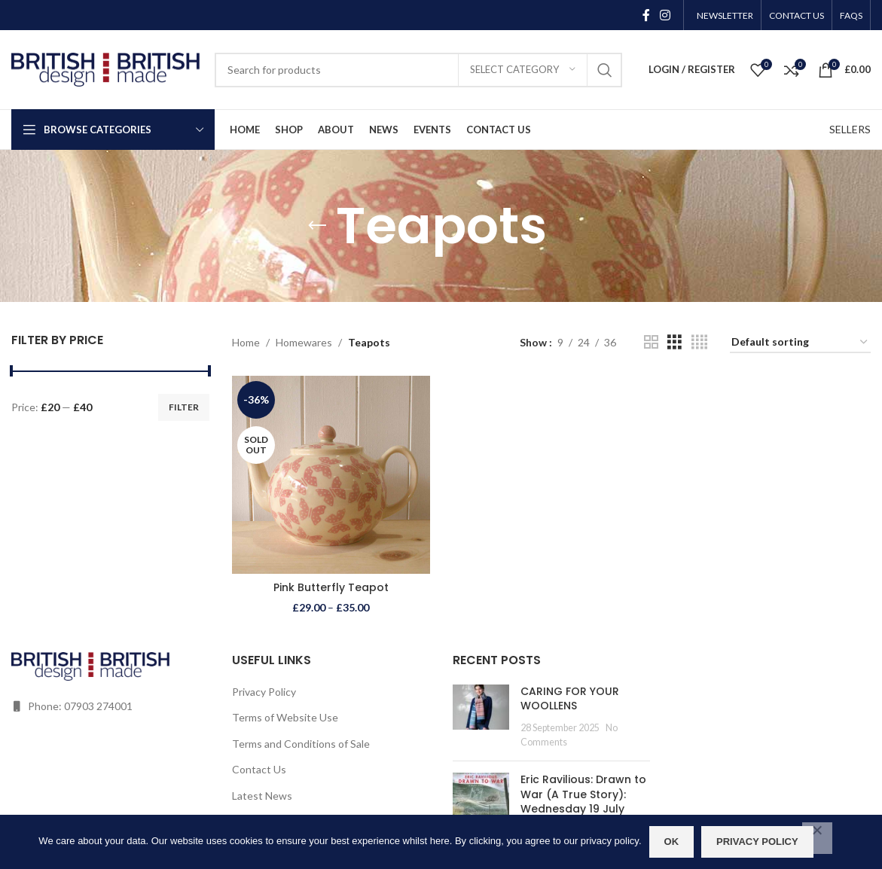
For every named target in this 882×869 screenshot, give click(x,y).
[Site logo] (105, 68)
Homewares (304, 342)
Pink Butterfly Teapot (331, 587)
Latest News (262, 795)
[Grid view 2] (651, 342)
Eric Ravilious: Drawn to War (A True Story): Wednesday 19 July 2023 (583, 801)
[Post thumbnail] (481, 717)
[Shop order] (800, 343)
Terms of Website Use (285, 717)
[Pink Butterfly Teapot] (331, 475)
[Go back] (317, 226)
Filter (184, 407)
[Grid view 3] (674, 342)
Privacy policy (757, 841)
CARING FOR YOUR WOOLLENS (569, 699)
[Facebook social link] (646, 15)
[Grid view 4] (699, 342)
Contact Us (259, 769)
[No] (817, 838)
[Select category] (522, 70)
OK (671, 841)
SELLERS (850, 129)
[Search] (418, 70)
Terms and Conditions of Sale (301, 743)
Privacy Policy (264, 691)
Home (246, 342)
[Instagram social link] (665, 15)
